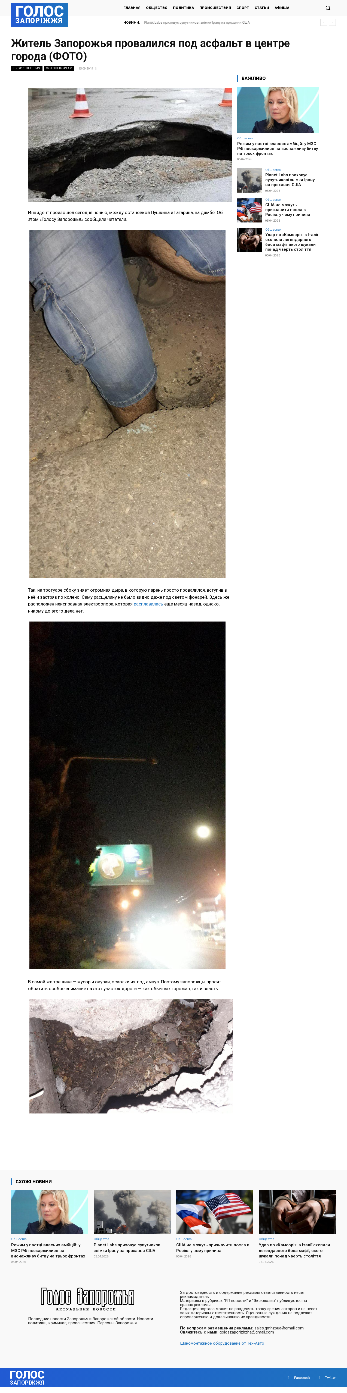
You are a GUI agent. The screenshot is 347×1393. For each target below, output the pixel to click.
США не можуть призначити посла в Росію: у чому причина (291, 209)
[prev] (323, 22)
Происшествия (26, 68)
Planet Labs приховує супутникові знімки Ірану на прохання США (197, 22)
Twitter (330, 1383)
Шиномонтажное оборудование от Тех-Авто (222, 1349)
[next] (332, 22)
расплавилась (148, 604)
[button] (328, 8)
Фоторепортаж (59, 68)
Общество (245, 138)
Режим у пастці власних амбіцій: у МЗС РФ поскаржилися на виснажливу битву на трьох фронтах (277, 148)
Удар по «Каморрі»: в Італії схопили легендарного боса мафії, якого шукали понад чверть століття (291, 241)
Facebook (302, 1383)
